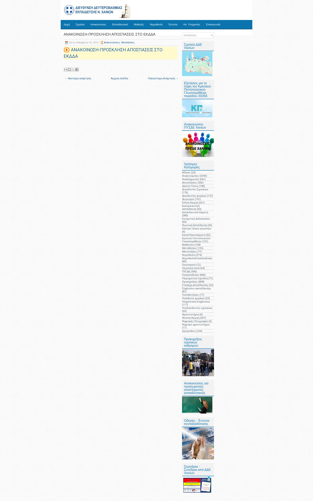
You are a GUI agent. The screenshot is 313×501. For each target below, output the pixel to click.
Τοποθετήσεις (190, 294)
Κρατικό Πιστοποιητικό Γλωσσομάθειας (196, 240)
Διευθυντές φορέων (194, 195)
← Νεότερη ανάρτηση (78, 78)
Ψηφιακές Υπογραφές (195, 321)
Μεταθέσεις (189, 248)
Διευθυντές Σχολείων (195, 189)
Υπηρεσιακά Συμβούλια (196, 301)
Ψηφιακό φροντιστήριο (196, 324)
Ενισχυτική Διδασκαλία (196, 218)
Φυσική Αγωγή (190, 317)
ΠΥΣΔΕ (186, 271)
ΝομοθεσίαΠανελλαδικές (197, 258)
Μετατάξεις (189, 251)
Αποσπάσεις (128, 42)
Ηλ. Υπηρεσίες (191, 24)
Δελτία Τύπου (190, 186)
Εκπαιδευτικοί (120, 24)
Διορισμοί (188, 199)
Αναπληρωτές (190, 179)
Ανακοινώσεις (98, 24)
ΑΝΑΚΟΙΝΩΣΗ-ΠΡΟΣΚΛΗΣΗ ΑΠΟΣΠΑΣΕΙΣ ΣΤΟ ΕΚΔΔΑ (110, 34)
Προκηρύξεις (190, 281)
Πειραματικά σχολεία (195, 278)
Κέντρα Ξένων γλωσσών (196, 228)
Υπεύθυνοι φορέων (193, 298)
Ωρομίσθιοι (189, 330)
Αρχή (67, 24)
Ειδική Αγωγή (190, 202)
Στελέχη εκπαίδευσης (195, 285)
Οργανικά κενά (191, 268)
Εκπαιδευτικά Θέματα (195, 212)
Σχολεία (80, 24)
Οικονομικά (189, 264)
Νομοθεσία (156, 24)
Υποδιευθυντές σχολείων (197, 308)
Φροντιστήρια (190, 314)
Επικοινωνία (213, 24)
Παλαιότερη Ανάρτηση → (163, 78)
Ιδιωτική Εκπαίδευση (194, 225)
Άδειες (186, 172)
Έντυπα (172, 24)
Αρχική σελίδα (119, 78)
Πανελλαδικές (190, 274)
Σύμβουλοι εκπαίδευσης (196, 288)
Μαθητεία (188, 244)
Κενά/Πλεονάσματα (193, 234)
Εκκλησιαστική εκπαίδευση (191, 207)
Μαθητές (139, 24)
